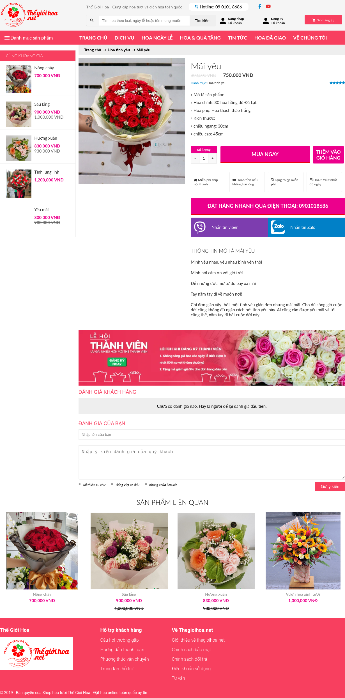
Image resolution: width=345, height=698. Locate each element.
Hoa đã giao (270, 38)
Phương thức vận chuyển (124, 659)
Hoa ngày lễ (157, 38)
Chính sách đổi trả (189, 659)
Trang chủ (93, 38)
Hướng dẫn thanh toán (122, 649)
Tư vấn (178, 678)
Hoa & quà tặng (200, 38)
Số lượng (204, 150)
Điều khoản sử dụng (191, 668)
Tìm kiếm (202, 21)
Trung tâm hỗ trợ (117, 668)
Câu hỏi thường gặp (119, 640)
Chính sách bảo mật (191, 649)
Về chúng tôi (310, 38)
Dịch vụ (124, 38)
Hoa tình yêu (217, 83)
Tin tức (237, 38)
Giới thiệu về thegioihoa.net (198, 640)
